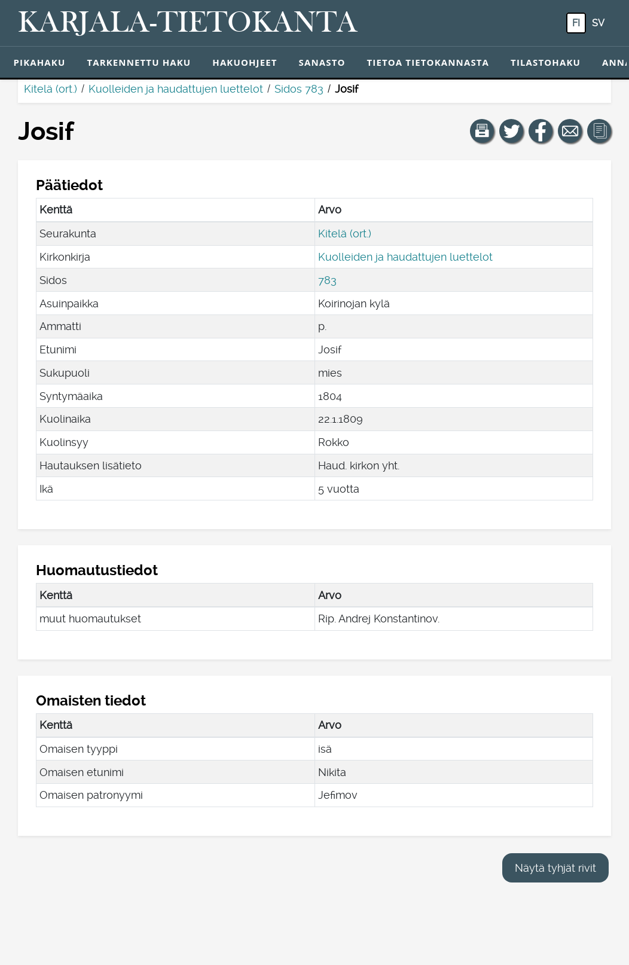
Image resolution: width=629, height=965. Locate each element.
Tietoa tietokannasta (428, 62)
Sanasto (322, 62)
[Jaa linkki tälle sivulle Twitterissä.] (511, 131)
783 (327, 280)
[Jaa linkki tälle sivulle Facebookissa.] (540, 131)
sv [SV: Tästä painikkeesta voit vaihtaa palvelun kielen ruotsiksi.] (598, 23)
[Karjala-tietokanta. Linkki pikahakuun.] (187, 23)
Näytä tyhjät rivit (555, 868)
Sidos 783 (298, 89)
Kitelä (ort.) (50, 89)
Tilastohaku (546, 62)
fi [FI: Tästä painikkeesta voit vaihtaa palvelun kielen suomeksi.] (576, 23)
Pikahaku (40, 62)
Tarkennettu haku (139, 62)
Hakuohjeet (244, 62)
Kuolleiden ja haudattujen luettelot (175, 89)
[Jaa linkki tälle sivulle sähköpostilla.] (570, 131)
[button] (482, 131)
